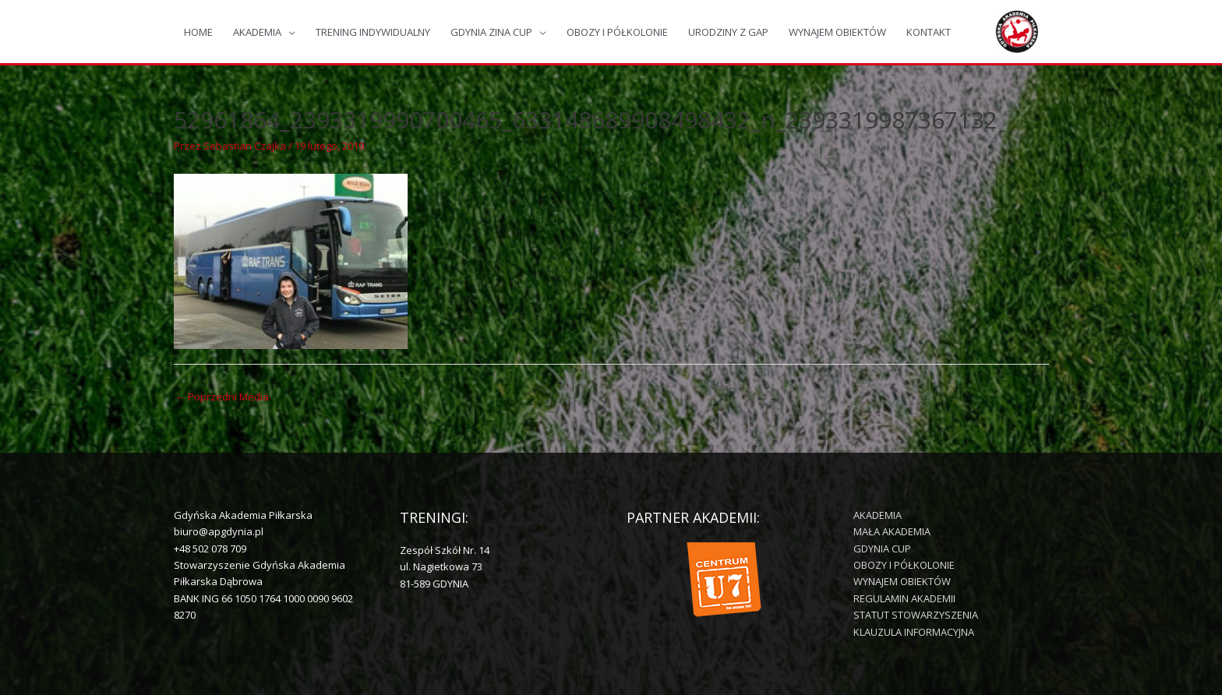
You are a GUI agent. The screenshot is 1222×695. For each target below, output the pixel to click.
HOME (198, 32)
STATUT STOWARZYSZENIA (915, 615)
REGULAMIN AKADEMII (904, 598)
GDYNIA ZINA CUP (491, 32)
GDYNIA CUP (882, 549)
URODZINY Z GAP (728, 32)
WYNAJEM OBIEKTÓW (837, 32)
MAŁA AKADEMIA (892, 531)
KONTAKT (928, 32)
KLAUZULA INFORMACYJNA (913, 632)
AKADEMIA (257, 32)
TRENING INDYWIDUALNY (373, 32)
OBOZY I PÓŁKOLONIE (617, 32)
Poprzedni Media (222, 397)
